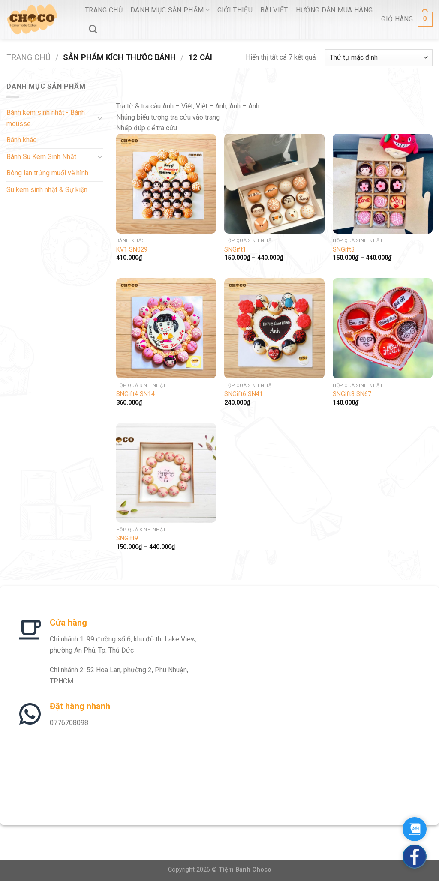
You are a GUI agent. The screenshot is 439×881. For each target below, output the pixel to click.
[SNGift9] (166, 473)
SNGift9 (127, 538)
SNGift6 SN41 (243, 394)
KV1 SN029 (131, 249)
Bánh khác (21, 140)
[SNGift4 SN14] (166, 328)
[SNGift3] (383, 184)
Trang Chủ (104, 10)
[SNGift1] (274, 184)
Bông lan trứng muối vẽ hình (47, 173)
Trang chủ (28, 57)
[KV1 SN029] (166, 184)
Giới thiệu (235, 10)
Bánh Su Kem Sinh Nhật (41, 157)
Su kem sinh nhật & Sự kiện (46, 190)
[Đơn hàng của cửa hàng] (379, 57)
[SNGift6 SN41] (274, 328)
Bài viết (274, 10)
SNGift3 (344, 249)
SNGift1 (235, 249)
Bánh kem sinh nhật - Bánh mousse (45, 118)
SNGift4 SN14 (135, 394)
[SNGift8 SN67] (383, 328)
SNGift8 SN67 (352, 394)
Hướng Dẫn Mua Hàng (334, 10)
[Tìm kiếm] (93, 29)
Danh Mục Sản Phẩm (170, 10)
